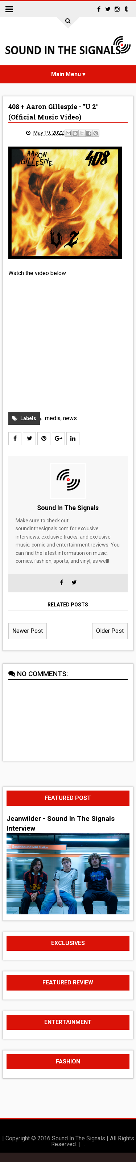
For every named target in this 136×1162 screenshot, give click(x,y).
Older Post (110, 640)
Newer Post (27, 640)
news (70, 427)
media (53, 427)
